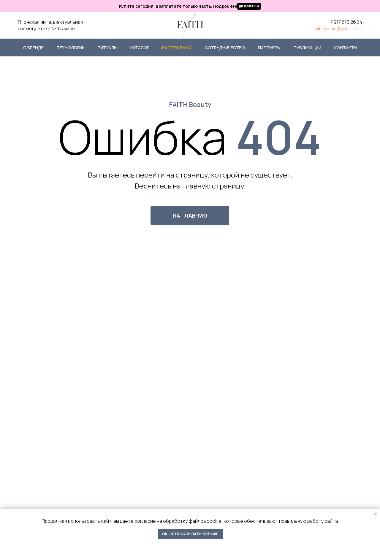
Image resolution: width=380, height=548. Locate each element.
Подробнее (225, 6)
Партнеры (269, 47)
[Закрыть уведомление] (376, 513)
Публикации (307, 47)
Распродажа (177, 47)
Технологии (71, 47)
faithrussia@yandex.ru (338, 28)
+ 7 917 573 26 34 (344, 22)
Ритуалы (107, 47)
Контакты (345, 47)
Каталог (139, 47)
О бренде (33, 47)
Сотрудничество (225, 47)
